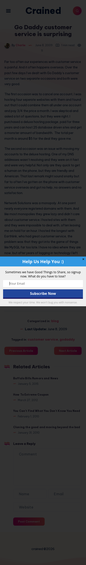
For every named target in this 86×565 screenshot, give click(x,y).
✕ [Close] (83, 259)
